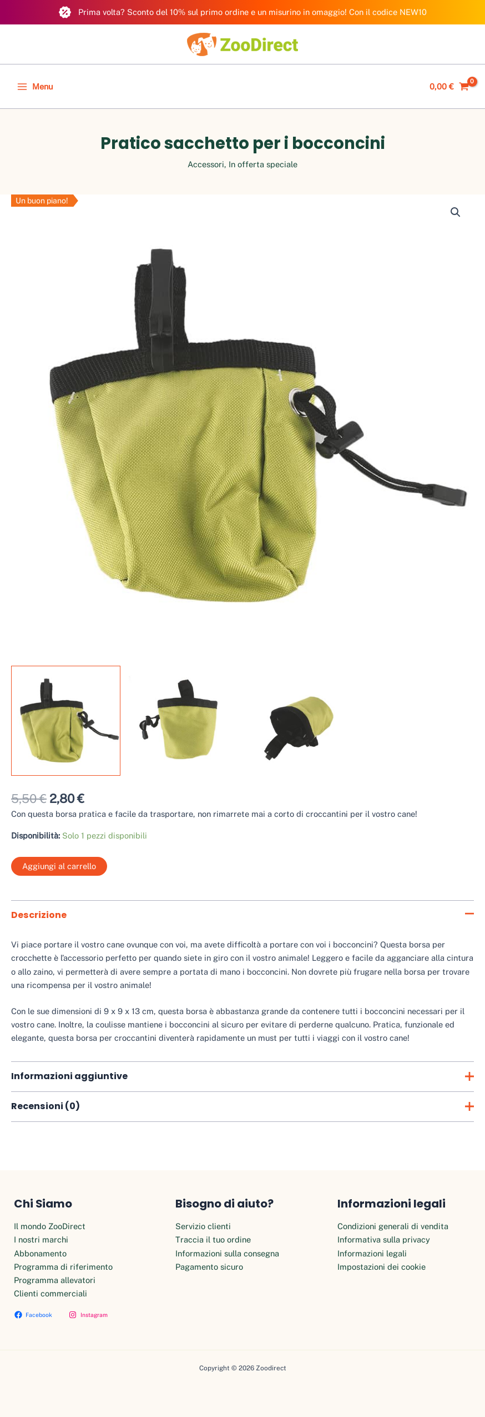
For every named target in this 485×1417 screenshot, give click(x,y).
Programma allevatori (54, 1280)
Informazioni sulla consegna (227, 1253)
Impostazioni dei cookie (381, 1266)
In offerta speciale (263, 164)
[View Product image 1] (65, 720)
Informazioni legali (372, 1253)
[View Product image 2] (183, 720)
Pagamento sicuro (209, 1266)
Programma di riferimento (63, 1266)
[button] (456, 212)
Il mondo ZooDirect (49, 1226)
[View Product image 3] (301, 720)
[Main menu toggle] (35, 86)
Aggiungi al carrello (59, 866)
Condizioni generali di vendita (392, 1226)
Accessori (206, 164)
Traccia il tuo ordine (213, 1239)
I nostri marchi (41, 1239)
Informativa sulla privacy (383, 1239)
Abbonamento (40, 1253)
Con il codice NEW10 (388, 12)
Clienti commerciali (50, 1293)
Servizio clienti (203, 1226)
